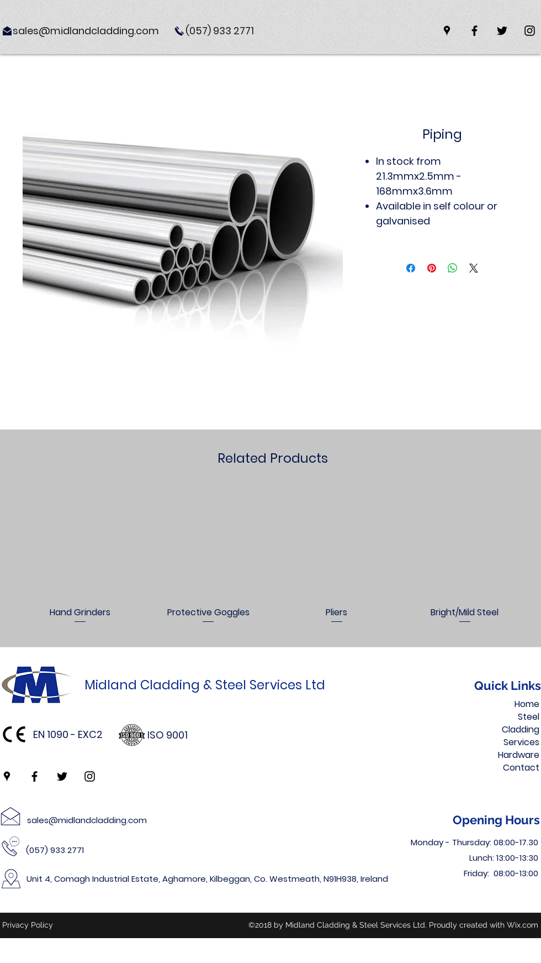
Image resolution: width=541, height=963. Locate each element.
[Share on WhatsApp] (452, 268)
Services (521, 742)
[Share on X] (473, 268)
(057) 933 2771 (55, 850)
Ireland (374, 879)
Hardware (518, 755)
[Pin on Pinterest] (431, 268)
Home (527, 704)
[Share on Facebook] (410, 268)
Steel (528, 716)
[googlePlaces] (447, 31)
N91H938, (341, 879)
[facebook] (474, 31)
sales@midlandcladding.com (87, 820)
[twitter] (502, 31)
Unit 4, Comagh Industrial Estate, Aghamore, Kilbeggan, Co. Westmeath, (174, 879)
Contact (521, 767)
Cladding (520, 729)
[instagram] (530, 31)
